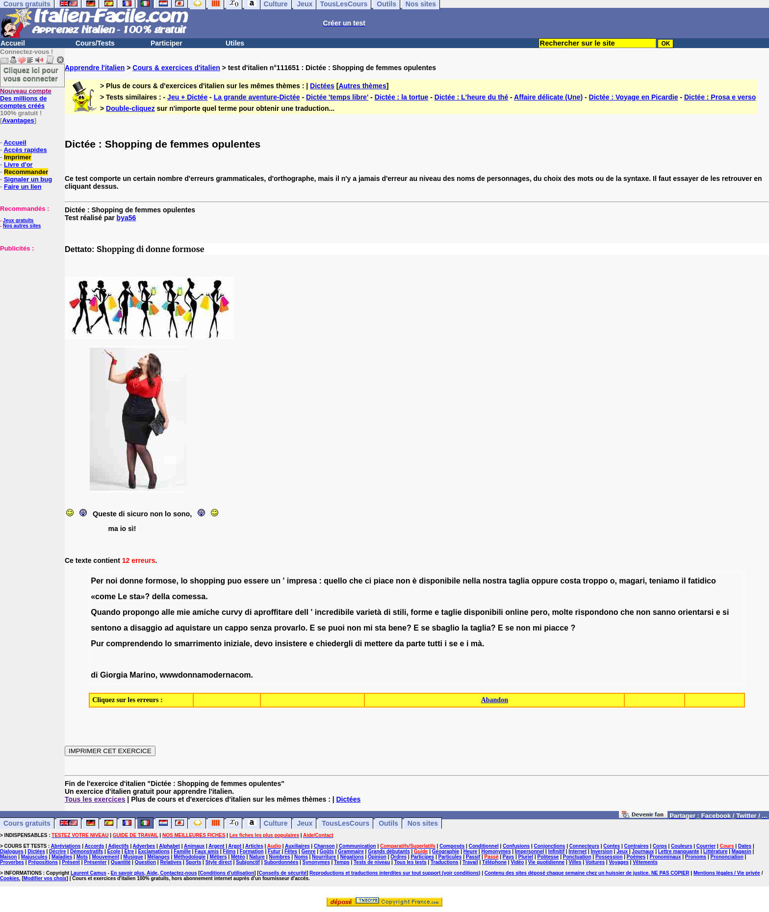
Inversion (601, 851)
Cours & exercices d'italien (176, 68)
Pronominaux (665, 857)
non (403, 581)
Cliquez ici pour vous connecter (30, 74)
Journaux (643, 851)
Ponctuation (577, 857)
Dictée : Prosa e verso (720, 97)
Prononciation (727, 857)
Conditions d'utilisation (227, 873)
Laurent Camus (88, 873)
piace (384, 581)
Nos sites (423, 823)
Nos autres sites (22, 225)
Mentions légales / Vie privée (726, 873)
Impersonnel (529, 851)
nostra (495, 581)
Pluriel (526, 857)
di (248, 612)
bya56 (126, 218)
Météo (238, 857)
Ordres (398, 857)
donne (131, 581)
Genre (308, 851)
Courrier (706, 846)
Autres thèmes (362, 86)
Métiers (218, 857)
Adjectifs (118, 846)
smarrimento (198, 643)
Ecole (114, 851)
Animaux (194, 846)
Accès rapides (25, 149)
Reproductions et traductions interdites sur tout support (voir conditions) (394, 873)
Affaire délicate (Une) (548, 97)
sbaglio (446, 628)
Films (229, 851)
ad (169, 628)
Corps (660, 846)
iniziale (237, 643)
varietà (369, 612)
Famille (182, 851)
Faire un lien (23, 186)
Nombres (279, 857)
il (684, 581)
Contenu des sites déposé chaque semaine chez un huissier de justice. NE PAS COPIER (587, 873)
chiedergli (334, 643)
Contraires (636, 846)
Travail (470, 862)
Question (145, 862)
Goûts (327, 851)
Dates (744, 846)
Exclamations (153, 851)
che (356, 581)
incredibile (334, 612)
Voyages (618, 862)
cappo (236, 628)
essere (256, 581)
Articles (254, 846)
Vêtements (645, 862)
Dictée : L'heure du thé (471, 97)
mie (183, 612)
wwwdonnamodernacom (205, 675)
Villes (574, 862)
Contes (611, 846)
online (516, 612)
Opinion (377, 857)
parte (415, 643)
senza (261, 628)
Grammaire (351, 851)
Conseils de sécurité (283, 873)
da (399, 643)
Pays (508, 857)
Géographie (446, 851)
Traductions (445, 862)
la (464, 628)
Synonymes (316, 862)
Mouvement (105, 857)
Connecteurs (584, 846)
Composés (451, 846)
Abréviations (66, 846)
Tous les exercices (95, 799)
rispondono (596, 612)
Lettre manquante (678, 851)
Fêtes (290, 851)
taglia (519, 581)
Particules (450, 857)
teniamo (664, 581)
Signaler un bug (28, 179)
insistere (291, 643)
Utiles (235, 43)
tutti (435, 643)
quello (335, 581)
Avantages (18, 120)
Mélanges (158, 857)
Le (122, 596)
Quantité (121, 862)
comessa (189, 596)
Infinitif (556, 851)
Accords (94, 846)
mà (476, 643)
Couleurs (681, 846)
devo (264, 643)
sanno (664, 612)
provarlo (290, 628)
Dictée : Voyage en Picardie (633, 97)
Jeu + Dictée (187, 97)
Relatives (170, 862)
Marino (142, 675)
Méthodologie (189, 857)
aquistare (193, 628)
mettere (378, 643)
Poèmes (636, 857)
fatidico (702, 581)
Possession (609, 857)
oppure (545, 581)
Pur (97, 643)
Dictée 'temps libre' (337, 97)
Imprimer (17, 157)
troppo (595, 581)
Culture (276, 823)
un (276, 581)
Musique (133, 857)
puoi (336, 628)
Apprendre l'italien (95, 68)
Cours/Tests (95, 43)
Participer (166, 43)
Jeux (304, 823)
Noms (301, 857)
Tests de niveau (372, 862)
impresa (302, 581)
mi (368, 628)
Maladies (61, 857)
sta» (137, 596)
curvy (232, 612)
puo (234, 581)
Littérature (715, 851)
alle (168, 612)
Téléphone (494, 862)
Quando (105, 612)
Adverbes (144, 846)
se (321, 628)
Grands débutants (389, 851)
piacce (556, 628)
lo (183, 581)
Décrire (57, 851)
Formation (252, 851)
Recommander (26, 172)
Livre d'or (18, 164)
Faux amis (207, 851)
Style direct (218, 862)
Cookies (9, 878)
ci (368, 581)
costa (570, 581)
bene (397, 628)
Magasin (741, 851)
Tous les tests (410, 862)
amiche (205, 612)
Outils (388, 823)
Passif (473, 857)
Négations (351, 857)
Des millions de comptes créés (25, 98)
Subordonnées (281, 862)
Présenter (95, 862)
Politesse (548, 857)
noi (111, 581)
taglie (451, 612)
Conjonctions (549, 846)
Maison (8, 857)
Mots (82, 857)
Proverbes (12, 862)
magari (631, 581)
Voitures (595, 862)
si (725, 612)
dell (301, 612)
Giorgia (114, 675)
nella (471, 581)
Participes (422, 857)
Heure (470, 851)
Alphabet (169, 846)
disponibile (439, 581)
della (161, 596)
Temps (342, 862)
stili (400, 612)
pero (539, 612)
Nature (257, 857)
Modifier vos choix (45, 878)
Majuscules (34, 857)
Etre (129, 851)
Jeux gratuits (18, 220)
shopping (207, 581)
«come (103, 596)
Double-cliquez (130, 108)
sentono (106, 628)
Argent (216, 846)
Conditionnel (484, 846)
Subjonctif (248, 862)
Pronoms (695, 857)
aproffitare (273, 612)
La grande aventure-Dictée (257, 97)
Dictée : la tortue (402, 97)
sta (380, 628)
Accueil (12, 43)
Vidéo (517, 862)
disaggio (146, 628)
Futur (274, 851)
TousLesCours (345, 823)
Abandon (494, 700)
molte (562, 612)
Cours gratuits (27, 823)
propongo (141, 612)
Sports (194, 862)
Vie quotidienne (546, 862)
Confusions (516, 846)
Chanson (324, 846)
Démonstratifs (86, 851)
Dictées (322, 86)
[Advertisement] (29, 301)
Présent (71, 862)
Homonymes (496, 851)
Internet (577, 851)
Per (97, 581)
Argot (234, 846)
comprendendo (134, 643)
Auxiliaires (297, 846)
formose (160, 581)
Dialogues (12, 851)
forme (421, 612)
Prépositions (43, 862)
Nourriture (324, 857)
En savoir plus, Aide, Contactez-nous (154, 873)
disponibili (483, 612)
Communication (357, 846)
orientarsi (696, 612)
